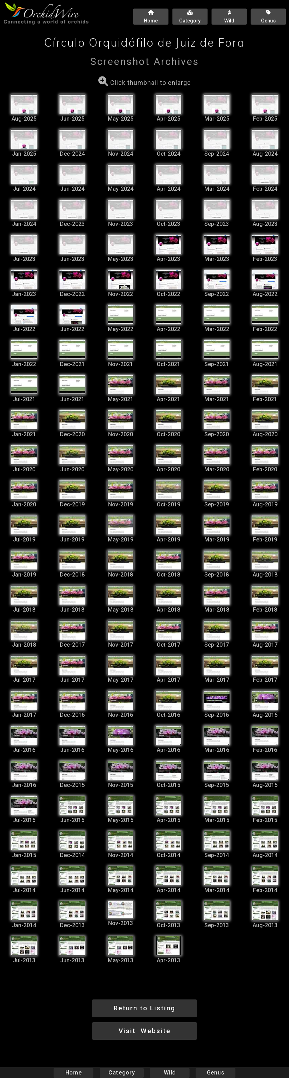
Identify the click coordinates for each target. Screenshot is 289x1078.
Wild (170, 1072)
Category (121, 1072)
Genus (215, 1072)
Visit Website (145, 1031)
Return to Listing (144, 1008)
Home (73, 1072)
